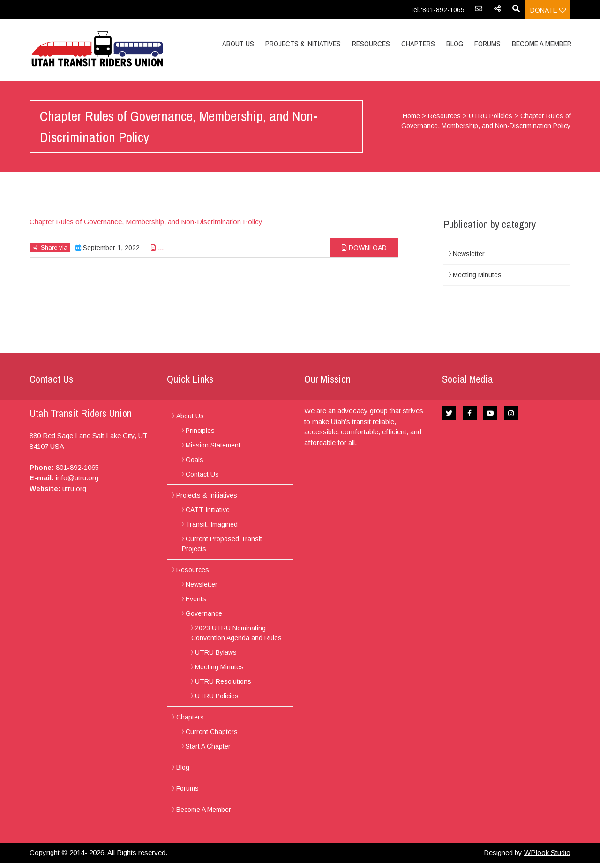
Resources (371, 43)
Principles (200, 430)
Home (411, 116)
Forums (487, 43)
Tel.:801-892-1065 (437, 10)
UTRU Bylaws (216, 652)
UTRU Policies (490, 116)
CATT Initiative (208, 510)
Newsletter (469, 253)
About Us (238, 43)
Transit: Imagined (212, 524)
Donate (548, 10)
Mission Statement (213, 445)
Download (364, 247)
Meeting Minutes (477, 275)
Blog (454, 43)
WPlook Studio (547, 852)
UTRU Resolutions (223, 681)
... (157, 247)
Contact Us (202, 474)
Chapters (418, 43)
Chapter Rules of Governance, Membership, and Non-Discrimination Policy (146, 222)
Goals (194, 459)
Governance (204, 613)
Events (196, 599)
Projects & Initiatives (303, 43)
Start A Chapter (208, 746)
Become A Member (541, 43)
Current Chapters (212, 731)
